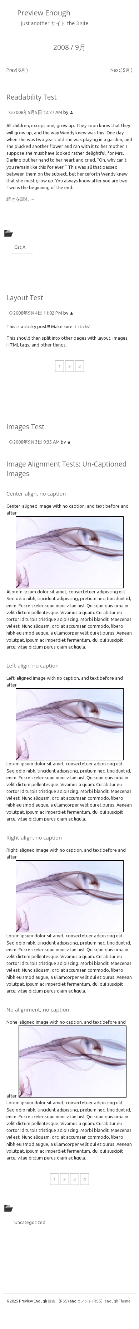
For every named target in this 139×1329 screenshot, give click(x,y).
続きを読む (20, 198)
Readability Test (31, 97)
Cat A (19, 246)
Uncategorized (29, 1222)
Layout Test (24, 297)
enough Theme (117, 1301)
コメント (90, 1301)
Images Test (25, 426)
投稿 (58, 1301)
